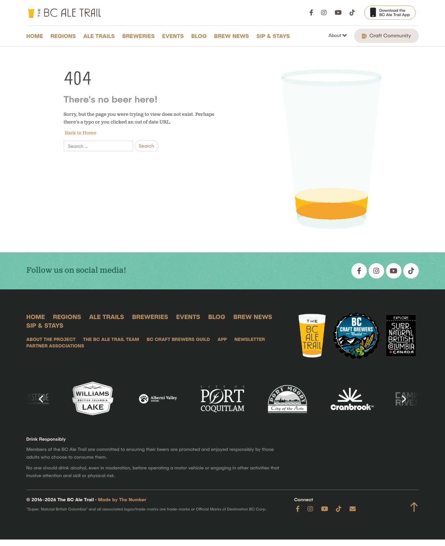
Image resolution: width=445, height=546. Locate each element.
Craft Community (386, 35)
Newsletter (249, 339)
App (222, 339)
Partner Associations (55, 346)
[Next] (403, 399)
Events (173, 35)
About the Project (50, 339)
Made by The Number (122, 499)
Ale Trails (99, 35)
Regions (63, 35)
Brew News (231, 35)
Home (34, 35)
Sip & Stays (273, 35)
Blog (199, 35)
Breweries (138, 35)
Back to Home (80, 133)
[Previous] (42, 399)
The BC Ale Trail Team (111, 339)
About (335, 35)
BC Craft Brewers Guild (178, 339)
